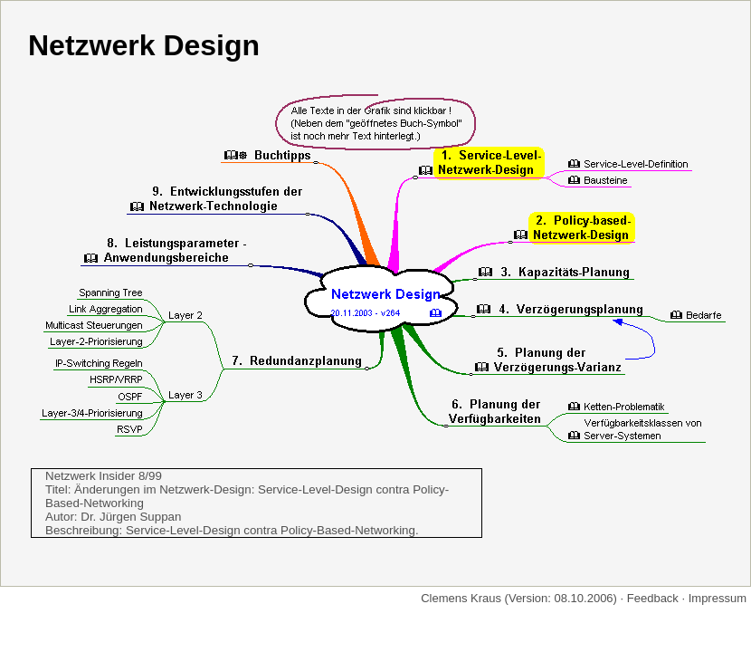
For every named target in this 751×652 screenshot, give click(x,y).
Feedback (653, 598)
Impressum (717, 598)
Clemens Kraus (461, 598)
